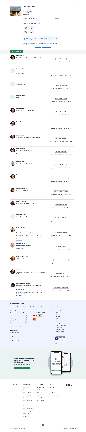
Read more (19, 240)
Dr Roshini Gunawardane (23, 283)
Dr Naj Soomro (20, 161)
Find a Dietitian (27, 403)
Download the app (22, 367)
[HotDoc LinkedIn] (69, 385)
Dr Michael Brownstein (22, 175)
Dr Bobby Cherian (21, 82)
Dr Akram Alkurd (20, 148)
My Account (26, 413)
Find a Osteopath (27, 405)
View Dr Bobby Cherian (61, 85)
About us (52, 387)
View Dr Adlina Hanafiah (61, 204)
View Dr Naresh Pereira (61, 217)
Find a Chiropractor (28, 397)
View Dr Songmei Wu (61, 111)
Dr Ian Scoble (20, 122)
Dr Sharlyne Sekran (21, 188)
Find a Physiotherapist (28, 392)
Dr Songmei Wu (20, 108)
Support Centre (40, 400)
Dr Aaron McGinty (21, 95)
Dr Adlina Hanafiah (21, 201)
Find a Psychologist (27, 400)
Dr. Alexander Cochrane (22, 256)
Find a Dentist (26, 389)
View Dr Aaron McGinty (61, 98)
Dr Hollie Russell (20, 243)
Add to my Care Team (28, 9)
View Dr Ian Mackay (61, 138)
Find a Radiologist (27, 411)
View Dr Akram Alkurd (61, 151)
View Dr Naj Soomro (61, 164)
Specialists (38, 395)
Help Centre (26, 416)
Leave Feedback (27, 419)
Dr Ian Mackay (20, 135)
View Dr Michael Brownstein (61, 178)
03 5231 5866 (36, 38)
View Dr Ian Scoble (61, 125)
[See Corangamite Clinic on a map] (68, 11)
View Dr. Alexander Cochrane (61, 260)
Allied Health (39, 389)
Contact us (52, 392)
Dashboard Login (40, 397)
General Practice (40, 387)
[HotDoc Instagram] (71, 385)
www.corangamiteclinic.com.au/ (43, 47)
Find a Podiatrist (27, 395)
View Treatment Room (61, 72)
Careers (51, 389)
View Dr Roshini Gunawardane (61, 287)
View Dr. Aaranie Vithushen (60, 232)
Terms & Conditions (54, 395)
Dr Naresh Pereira (21, 214)
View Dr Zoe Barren (61, 273)
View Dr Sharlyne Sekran (61, 191)
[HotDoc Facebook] (66, 385)
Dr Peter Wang (20, 55)
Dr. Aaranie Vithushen (22, 228)
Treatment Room (20, 68)
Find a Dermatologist (28, 408)
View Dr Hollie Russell (61, 246)
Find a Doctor (26, 387)
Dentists (38, 392)
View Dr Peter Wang (61, 58)
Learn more (56, 18)
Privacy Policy (53, 397)
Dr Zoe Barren (20, 270)
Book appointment (16, 51)
